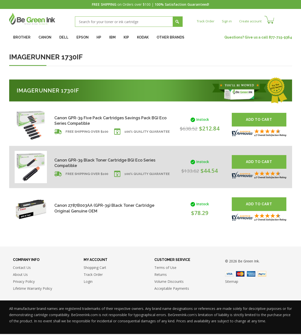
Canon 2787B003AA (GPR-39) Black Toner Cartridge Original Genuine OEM (98, 208)
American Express (251, 275)
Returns (160, 275)
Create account (253, 21)
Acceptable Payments (171, 289)
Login (88, 282)
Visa (229, 275)
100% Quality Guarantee (147, 134)
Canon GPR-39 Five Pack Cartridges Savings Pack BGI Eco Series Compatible (101, 120)
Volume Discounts (169, 282)
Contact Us (22, 268)
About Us (20, 275)
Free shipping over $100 (87, 134)
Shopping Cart (95, 268)
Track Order (206, 21)
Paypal (262, 275)
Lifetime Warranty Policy (32, 289)
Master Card (240, 275)
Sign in (228, 21)
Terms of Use (165, 268)
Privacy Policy (24, 282)
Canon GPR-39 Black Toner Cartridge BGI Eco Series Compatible (102, 162)
